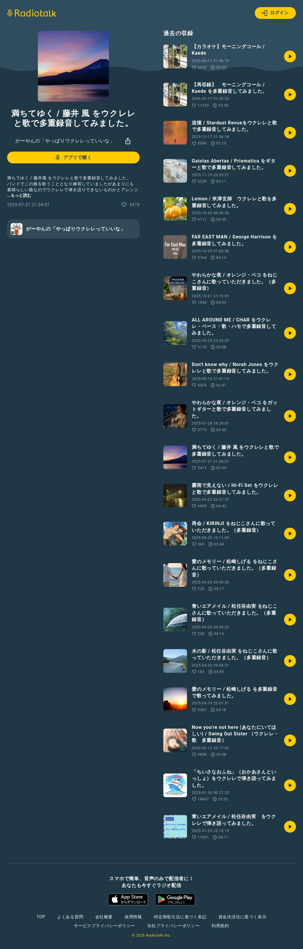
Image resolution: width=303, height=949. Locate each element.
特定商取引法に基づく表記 (180, 916)
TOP (41, 916)
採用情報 (133, 916)
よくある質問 (70, 916)
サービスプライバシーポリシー (104, 925)
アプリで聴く (73, 157)
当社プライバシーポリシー (173, 925)
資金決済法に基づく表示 (242, 916)
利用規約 (220, 925)
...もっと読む (19, 195)
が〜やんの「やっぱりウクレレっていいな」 (65, 141)
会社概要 (104, 916)
